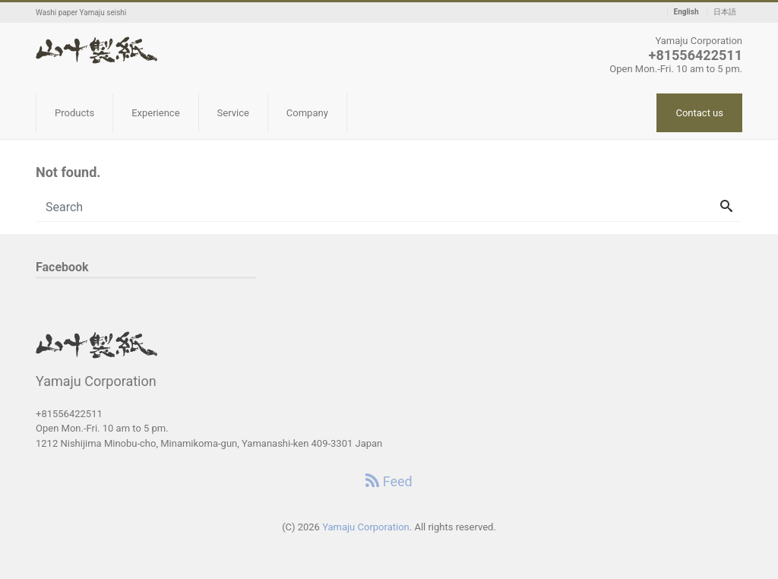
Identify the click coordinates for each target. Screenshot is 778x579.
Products (74, 113)
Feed (388, 481)
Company (307, 113)
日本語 (724, 12)
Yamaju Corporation (366, 527)
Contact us (699, 113)
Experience (155, 113)
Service (233, 113)
